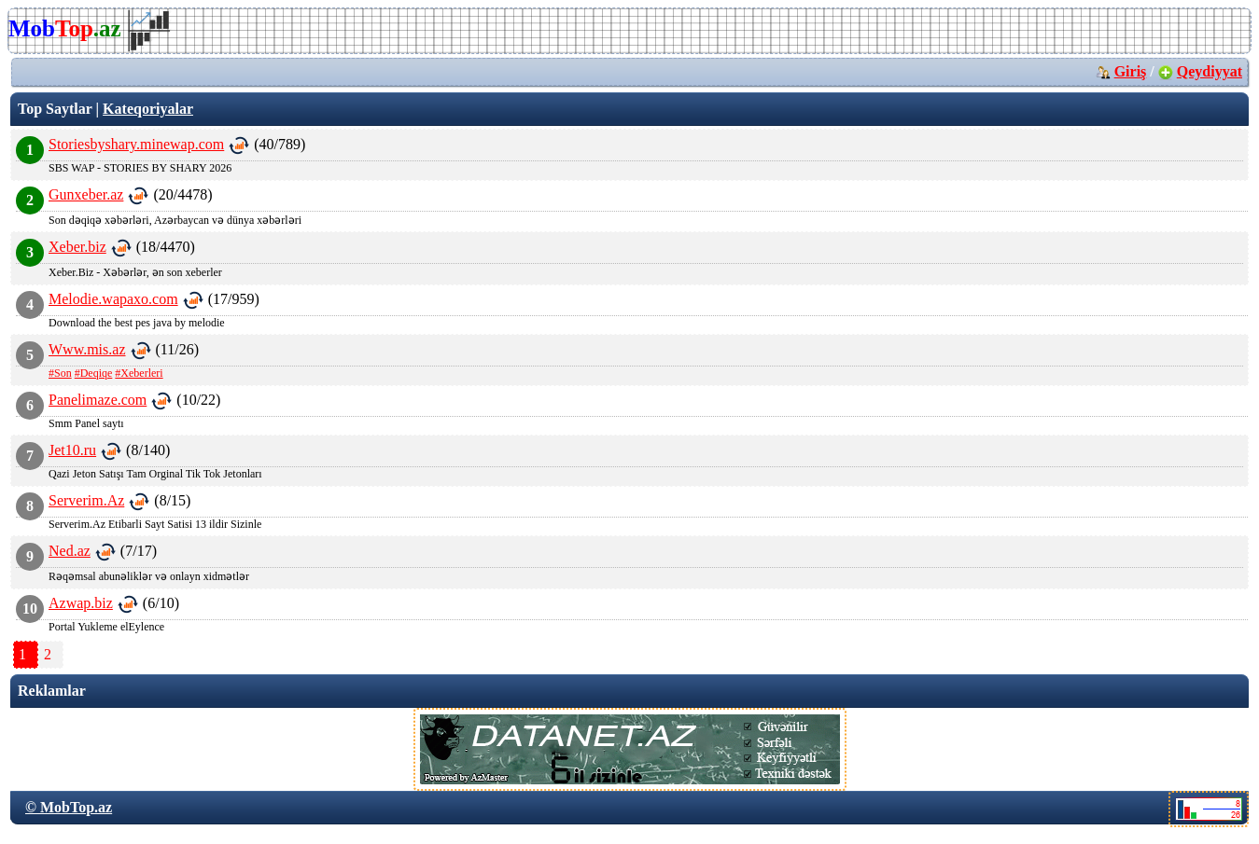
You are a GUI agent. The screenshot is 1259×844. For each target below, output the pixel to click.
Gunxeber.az (86, 194)
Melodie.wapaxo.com (113, 299)
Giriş (1130, 71)
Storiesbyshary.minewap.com (136, 144)
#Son (60, 373)
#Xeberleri (138, 373)
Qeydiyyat (1209, 71)
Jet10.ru (72, 450)
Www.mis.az (87, 349)
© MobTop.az (68, 807)
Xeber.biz (77, 247)
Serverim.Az (86, 500)
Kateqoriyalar (148, 109)
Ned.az (70, 551)
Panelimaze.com (98, 400)
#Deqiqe (94, 373)
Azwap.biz (81, 603)
